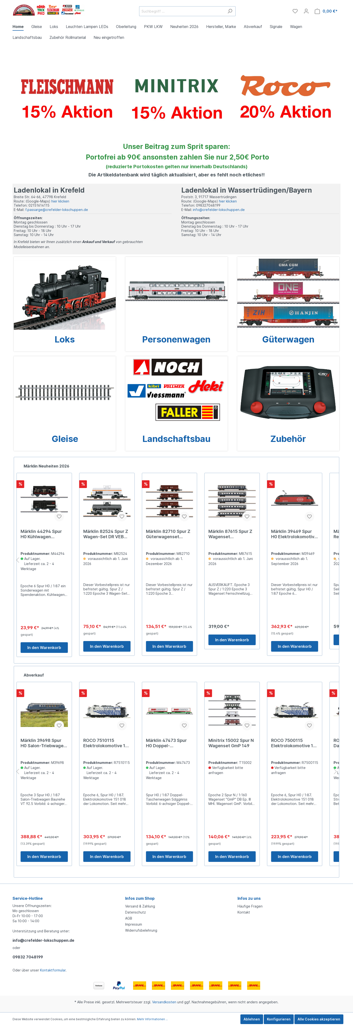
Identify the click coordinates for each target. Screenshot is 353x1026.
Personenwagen (176, 339)
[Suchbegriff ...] (181, 11)
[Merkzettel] (295, 11)
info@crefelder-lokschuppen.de (219, 210)
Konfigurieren (279, 1019)
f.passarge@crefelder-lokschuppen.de (56, 210)
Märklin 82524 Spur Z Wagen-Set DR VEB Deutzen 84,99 (112, 534)
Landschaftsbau (176, 438)
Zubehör (288, 438)
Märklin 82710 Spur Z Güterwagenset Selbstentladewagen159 (176, 534)
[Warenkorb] (326, 11)
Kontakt (244, 912)
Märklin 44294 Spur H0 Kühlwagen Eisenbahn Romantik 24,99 (49, 534)
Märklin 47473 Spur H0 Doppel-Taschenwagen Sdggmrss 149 (173, 743)
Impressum (133, 924)
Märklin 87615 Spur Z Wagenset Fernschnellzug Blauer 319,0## (239, 534)
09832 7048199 (28, 957)
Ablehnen (252, 1019)
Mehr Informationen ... (152, 1019)
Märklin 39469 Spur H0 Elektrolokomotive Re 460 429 (301, 534)
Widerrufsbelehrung (141, 930)
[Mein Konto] (306, 11)
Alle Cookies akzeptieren (319, 1019)
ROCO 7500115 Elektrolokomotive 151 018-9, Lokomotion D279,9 (301, 743)
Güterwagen (288, 339)
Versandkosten (164, 1002)
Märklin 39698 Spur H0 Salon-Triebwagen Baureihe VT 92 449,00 (50, 743)
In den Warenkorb (51, 647)
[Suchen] (230, 11)
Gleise (65, 438)
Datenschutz (135, 912)
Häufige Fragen (250, 906)
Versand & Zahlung (140, 906)
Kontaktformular (53, 970)
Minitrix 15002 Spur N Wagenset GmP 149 (238, 743)
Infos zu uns (249, 898)
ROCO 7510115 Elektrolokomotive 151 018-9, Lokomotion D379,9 (113, 743)
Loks (65, 339)
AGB (128, 918)
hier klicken (60, 201)
